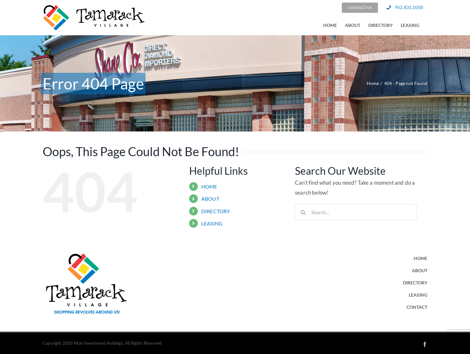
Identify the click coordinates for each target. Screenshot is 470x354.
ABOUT (210, 199)
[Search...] (356, 212)
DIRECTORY (215, 211)
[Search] (303, 212)
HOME (209, 186)
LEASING (211, 223)
